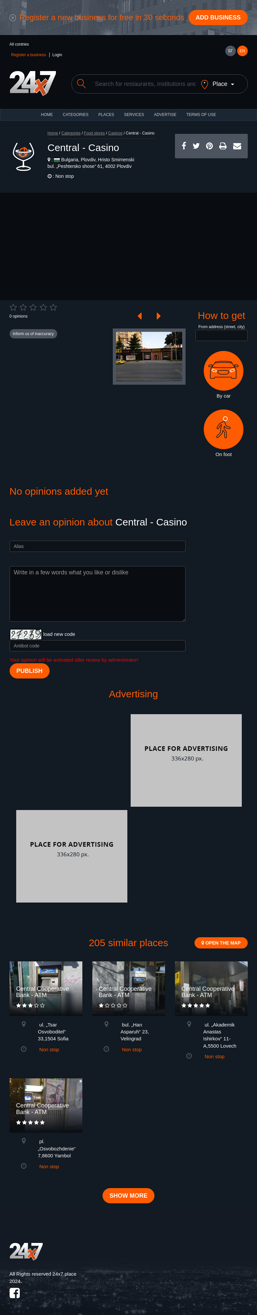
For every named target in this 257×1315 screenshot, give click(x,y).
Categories (71, 133)
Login (57, 55)
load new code (59, 634)
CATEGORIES (76, 114)
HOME (47, 114)
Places (106, 114)
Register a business (28, 55)
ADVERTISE (165, 114)
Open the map (220, 943)
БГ (230, 51)
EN (242, 51)
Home (53, 133)
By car (223, 375)
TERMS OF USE (201, 114)
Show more (128, 1195)
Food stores (94, 133)
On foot (223, 433)
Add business (217, 17)
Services (134, 114)
